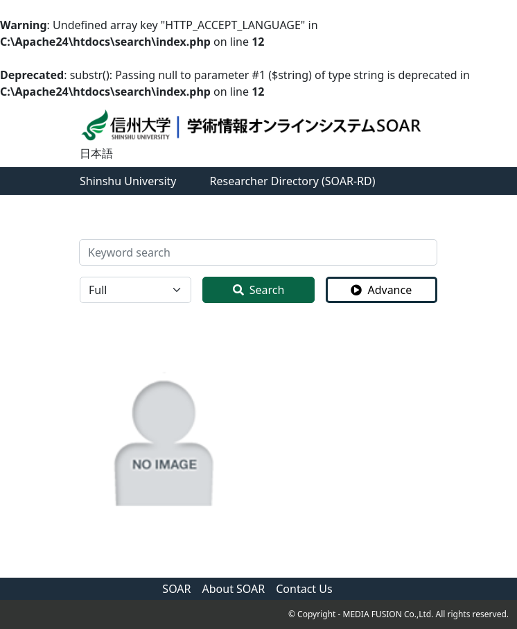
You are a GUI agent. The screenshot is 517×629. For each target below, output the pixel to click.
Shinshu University (128, 181)
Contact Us (304, 588)
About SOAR (233, 588)
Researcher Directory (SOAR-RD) (293, 181)
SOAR (176, 588)
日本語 (96, 153)
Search (259, 290)
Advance (381, 290)
